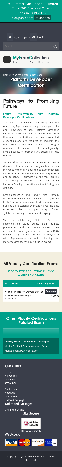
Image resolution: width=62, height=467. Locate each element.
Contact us (11, 389)
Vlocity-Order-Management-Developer (27, 341)
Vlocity (16, 74)
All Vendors (11, 375)
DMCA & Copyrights (16, 400)
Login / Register (18, 37)
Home (6, 74)
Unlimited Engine (14, 409)
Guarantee (11, 396)
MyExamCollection (31, 59)
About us (10, 392)
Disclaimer (11, 379)
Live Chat (38, 37)
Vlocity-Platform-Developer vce (24, 291)
